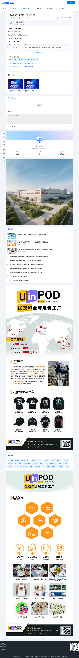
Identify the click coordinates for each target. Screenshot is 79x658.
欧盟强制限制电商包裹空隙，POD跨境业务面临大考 (26, 272)
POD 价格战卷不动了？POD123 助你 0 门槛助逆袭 (33, 242)
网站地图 (64, 656)
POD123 (15, 22)
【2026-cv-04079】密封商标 (20, 280)
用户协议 (3, 649)
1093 (17, 154)
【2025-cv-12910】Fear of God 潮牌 (31, 91)
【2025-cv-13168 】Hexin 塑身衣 (15, 91)
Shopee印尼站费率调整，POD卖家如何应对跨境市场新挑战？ (29, 256)
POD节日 (39, 8)
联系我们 (3, 647)
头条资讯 (26, 8)
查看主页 (21, 22)
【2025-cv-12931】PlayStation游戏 (23, 66)
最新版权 (16, 57)
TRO (16, 59)
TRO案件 (21, 59)
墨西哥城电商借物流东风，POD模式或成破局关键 (25, 260)
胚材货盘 (14, 8)
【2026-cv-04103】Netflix (18, 276)
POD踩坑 (50, 8)
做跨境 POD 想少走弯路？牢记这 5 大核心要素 (31, 235)
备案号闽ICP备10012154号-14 (52, 656)
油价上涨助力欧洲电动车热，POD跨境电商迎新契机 (26, 268)
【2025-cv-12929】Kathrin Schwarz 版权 (24, 64)
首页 (4, 8)
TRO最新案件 (34, 59)
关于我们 (3, 644)
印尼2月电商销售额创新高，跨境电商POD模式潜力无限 (34, 249)
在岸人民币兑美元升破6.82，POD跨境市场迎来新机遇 (26, 264)
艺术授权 (62, 8)
